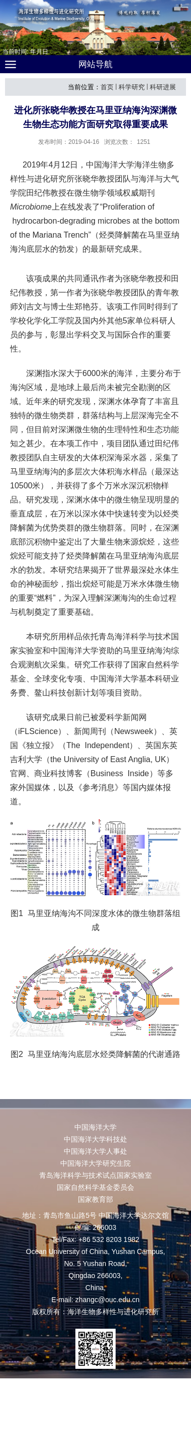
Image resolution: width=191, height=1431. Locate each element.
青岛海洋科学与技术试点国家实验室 (95, 1175)
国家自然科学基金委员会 (95, 1187)
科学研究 (132, 87)
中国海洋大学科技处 (95, 1139)
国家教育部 (95, 1199)
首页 (107, 87)
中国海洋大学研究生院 (95, 1163)
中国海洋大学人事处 (95, 1151)
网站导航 (95, 64)
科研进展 (163, 87)
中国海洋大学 (95, 1127)
